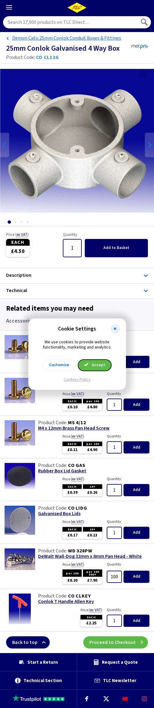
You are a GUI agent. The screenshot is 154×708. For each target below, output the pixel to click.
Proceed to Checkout (118, 642)
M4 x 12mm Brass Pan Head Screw (73, 428)
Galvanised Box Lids (59, 514)
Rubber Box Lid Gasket (62, 471)
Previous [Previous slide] (4, 145)
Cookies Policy (77, 380)
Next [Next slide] (149, 145)
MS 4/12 (77, 422)
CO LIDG (77, 508)
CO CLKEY (79, 596)
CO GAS (76, 465)
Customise (59, 365)
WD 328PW (80, 550)
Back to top (31, 642)
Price (17, 235)
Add (116, 248)
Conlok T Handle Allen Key (66, 602)
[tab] (9, 222)
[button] (115, 329)
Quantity (70, 235)
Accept (95, 365)
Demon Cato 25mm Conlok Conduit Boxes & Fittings (66, 38)
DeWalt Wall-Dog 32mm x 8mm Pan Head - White (90, 556)
